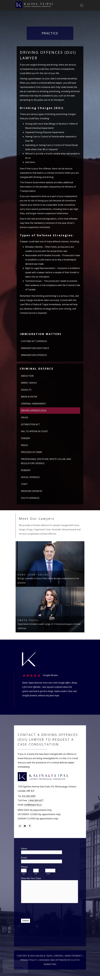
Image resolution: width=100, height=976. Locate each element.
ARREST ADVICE (29, 382)
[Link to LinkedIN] (25, 826)
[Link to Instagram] (20, 826)
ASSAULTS (26, 389)
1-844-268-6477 (35, 800)
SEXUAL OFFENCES (30, 477)
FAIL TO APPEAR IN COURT (34, 431)
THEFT (24, 484)
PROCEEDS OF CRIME (31, 452)
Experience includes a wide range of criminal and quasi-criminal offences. (50, 624)
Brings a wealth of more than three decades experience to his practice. (50, 578)
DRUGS (24, 417)
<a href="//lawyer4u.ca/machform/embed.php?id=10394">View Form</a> (50, 888)
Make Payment (73, 955)
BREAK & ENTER (29, 396)
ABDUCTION (27, 375)
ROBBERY (26, 470)
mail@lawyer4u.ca (33, 804)
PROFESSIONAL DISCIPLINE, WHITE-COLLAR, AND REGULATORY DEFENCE (46, 461)
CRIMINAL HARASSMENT (33, 403)
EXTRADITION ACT (30, 424)
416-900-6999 (28, 796)
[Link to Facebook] (30, 826)
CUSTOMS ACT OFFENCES (34, 341)
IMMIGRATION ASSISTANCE (35, 348)
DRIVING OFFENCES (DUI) (33, 410)
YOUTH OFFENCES (30, 498)
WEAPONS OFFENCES (31, 491)
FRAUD (24, 445)
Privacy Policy (28, 960)
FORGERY (25, 438)
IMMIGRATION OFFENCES (34, 355)
